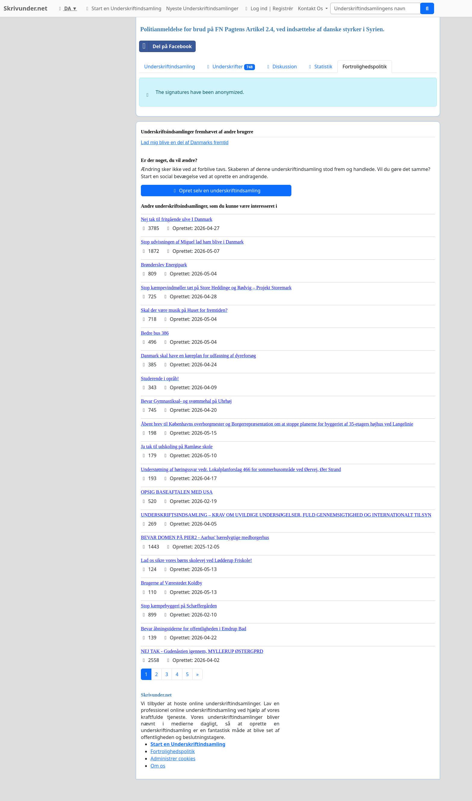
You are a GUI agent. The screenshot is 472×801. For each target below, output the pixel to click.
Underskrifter (230, 66)
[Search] (375, 8)
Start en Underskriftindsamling (122, 8)
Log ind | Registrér (268, 8)
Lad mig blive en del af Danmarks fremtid (184, 142)
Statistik (319, 66)
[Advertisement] (77, 107)
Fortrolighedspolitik (365, 66)
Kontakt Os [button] (311, 8)
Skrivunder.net (25, 8)
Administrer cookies (173, 758)
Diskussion (281, 66)
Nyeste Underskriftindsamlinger (202, 8)
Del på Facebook (165, 46)
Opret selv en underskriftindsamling (216, 190)
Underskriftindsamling (169, 66)
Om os (158, 765)
